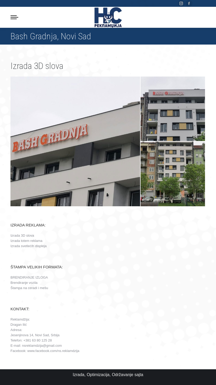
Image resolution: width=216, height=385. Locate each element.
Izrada (78, 374)
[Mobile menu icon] (14, 17)
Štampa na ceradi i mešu (29, 288)
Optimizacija (98, 374)
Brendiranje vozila (23, 283)
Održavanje (122, 374)
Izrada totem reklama (26, 241)
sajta (138, 374)
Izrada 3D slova (22, 235)
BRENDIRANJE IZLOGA (29, 277)
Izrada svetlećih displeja (28, 246)
